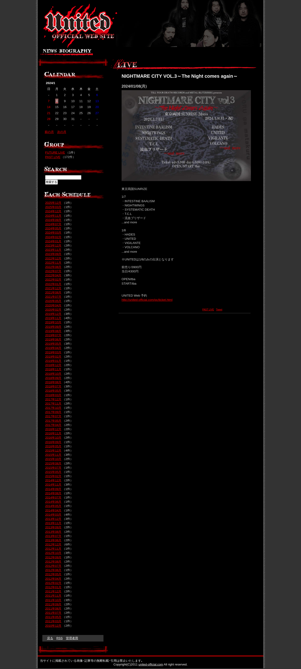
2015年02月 (53, 476)
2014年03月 (53, 514)
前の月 (49, 132)
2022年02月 (53, 279)
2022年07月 (53, 271)
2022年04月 (53, 275)
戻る (50, 638)
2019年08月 (53, 331)
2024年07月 (53, 224)
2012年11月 (53, 548)
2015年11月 (53, 454)
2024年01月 (53, 241)
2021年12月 (53, 288)
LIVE (162, 53)
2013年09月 (53, 527)
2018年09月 (53, 378)
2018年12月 (53, 365)
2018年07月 (53, 386)
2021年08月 (53, 292)
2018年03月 (53, 395)
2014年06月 (53, 501)
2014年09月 (53, 489)
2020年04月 (53, 305)
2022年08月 (53, 267)
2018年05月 (53, 390)
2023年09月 (53, 254)
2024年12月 (53, 211)
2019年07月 (53, 335)
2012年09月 (53, 557)
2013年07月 (53, 536)
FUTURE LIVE (55, 152)
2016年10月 (53, 437)
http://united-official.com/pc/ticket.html (147, 300)
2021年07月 (53, 296)
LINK (198, 53)
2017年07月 (53, 416)
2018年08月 (53, 382)
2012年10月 (53, 553)
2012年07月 (53, 566)
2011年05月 (53, 617)
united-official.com (151, 664)
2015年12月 (53, 450)
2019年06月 (53, 339)
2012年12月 (53, 544)
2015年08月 (53, 463)
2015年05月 (53, 472)
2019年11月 (53, 318)
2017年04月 (53, 425)
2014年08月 (53, 493)
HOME (251, 53)
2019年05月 (53, 343)
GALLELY (141, 53)
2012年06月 (53, 570)
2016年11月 (53, 433)
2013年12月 (53, 519)
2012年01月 (53, 587)
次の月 (61, 132)
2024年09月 (53, 220)
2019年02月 (53, 356)
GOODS (180, 53)
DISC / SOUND (110, 53)
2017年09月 (53, 412)
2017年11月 (53, 403)
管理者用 (72, 638)
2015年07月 (53, 467)
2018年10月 (53, 373)
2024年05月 (53, 228)
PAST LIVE (208, 309)
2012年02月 (53, 583)
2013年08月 (53, 532)
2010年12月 (53, 625)
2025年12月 (53, 203)
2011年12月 (53, 591)
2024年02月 (53, 237)
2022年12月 (53, 258)
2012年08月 (53, 561)
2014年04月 (53, 510)
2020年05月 (53, 301)
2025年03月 (53, 207)
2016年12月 (53, 429)
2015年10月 (53, 459)
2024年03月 (53, 232)
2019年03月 (53, 352)
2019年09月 (53, 327)
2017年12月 (53, 399)
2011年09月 (53, 604)
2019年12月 (53, 314)
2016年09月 (53, 442)
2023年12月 (53, 245)
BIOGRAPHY (75, 53)
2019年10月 (53, 322)
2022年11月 (53, 262)
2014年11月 (53, 484)
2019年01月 (53, 361)
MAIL (232, 53)
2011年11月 (53, 595)
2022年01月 (53, 284)
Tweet (219, 309)
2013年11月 (53, 523)
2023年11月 (53, 249)
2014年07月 (53, 497)
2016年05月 (53, 446)
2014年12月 (53, 480)
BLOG (215, 53)
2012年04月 (53, 578)
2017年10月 (53, 408)
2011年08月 (53, 608)
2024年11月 (53, 215)
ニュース (49, 53)
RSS (59, 638)
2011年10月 (53, 600)
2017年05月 (53, 420)
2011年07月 (53, 613)
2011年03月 (53, 621)
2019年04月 (53, 348)
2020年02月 (53, 309)
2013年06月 (53, 540)
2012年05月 (53, 574)
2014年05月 (53, 506)
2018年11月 (53, 369)
